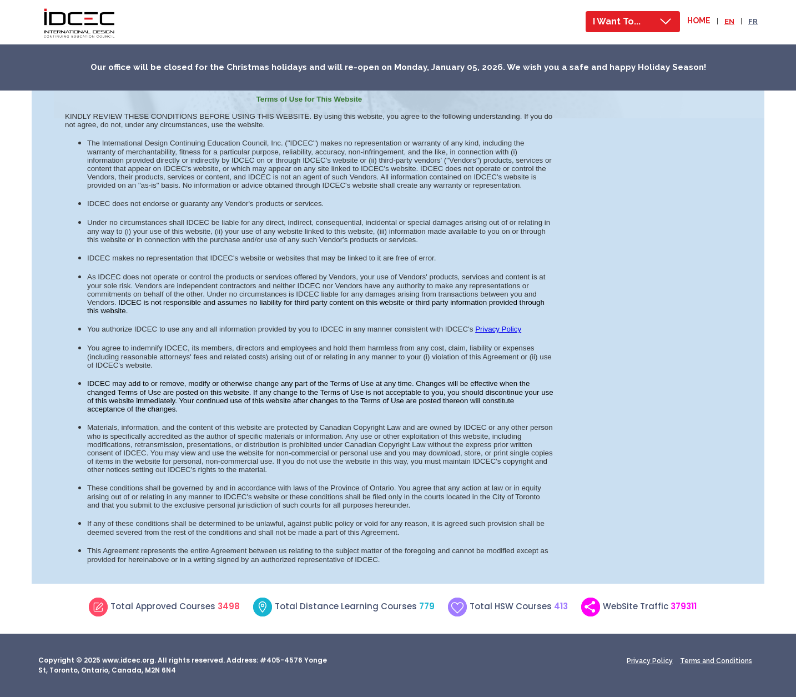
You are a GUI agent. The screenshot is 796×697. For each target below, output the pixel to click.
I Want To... (617, 21)
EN (729, 21)
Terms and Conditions (716, 661)
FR (753, 21)
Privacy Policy (650, 661)
